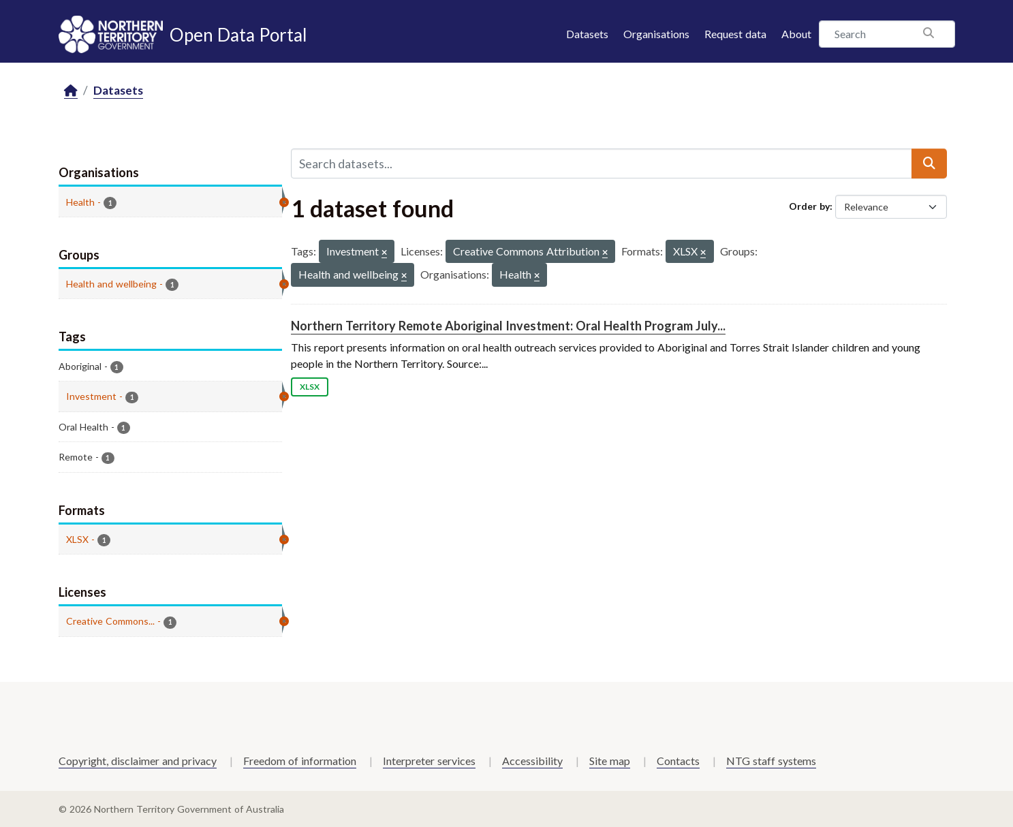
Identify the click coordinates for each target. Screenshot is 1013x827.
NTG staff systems (771, 760)
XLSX (310, 386)
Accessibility (532, 760)
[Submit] (929, 163)
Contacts (678, 760)
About (796, 33)
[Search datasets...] (601, 163)
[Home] (71, 91)
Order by (809, 206)
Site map (609, 760)
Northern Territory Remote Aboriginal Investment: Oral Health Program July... (508, 325)
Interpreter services (429, 760)
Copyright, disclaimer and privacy (138, 760)
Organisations (656, 33)
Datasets (587, 33)
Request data (735, 33)
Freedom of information (299, 760)
